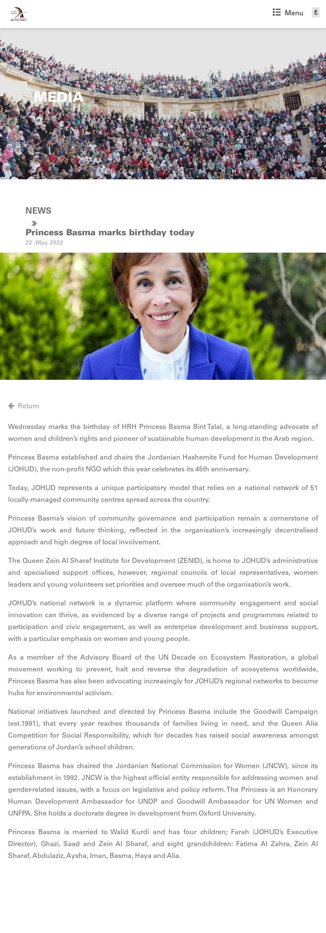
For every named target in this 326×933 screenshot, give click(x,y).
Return (28, 406)
